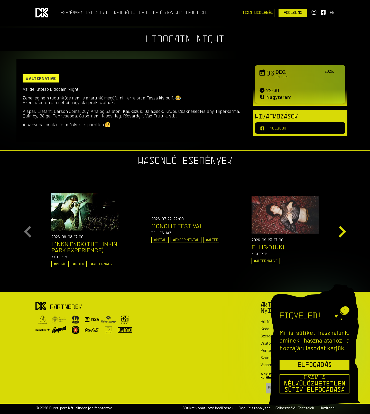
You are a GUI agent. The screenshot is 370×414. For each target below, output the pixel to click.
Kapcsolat (97, 13)
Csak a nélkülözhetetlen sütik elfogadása (314, 384)
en (332, 13)
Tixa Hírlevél (257, 13)
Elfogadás (315, 365)
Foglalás (293, 13)
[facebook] (300, 128)
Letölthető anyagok (160, 13)
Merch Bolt (198, 13)
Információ (123, 13)
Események (71, 13)
